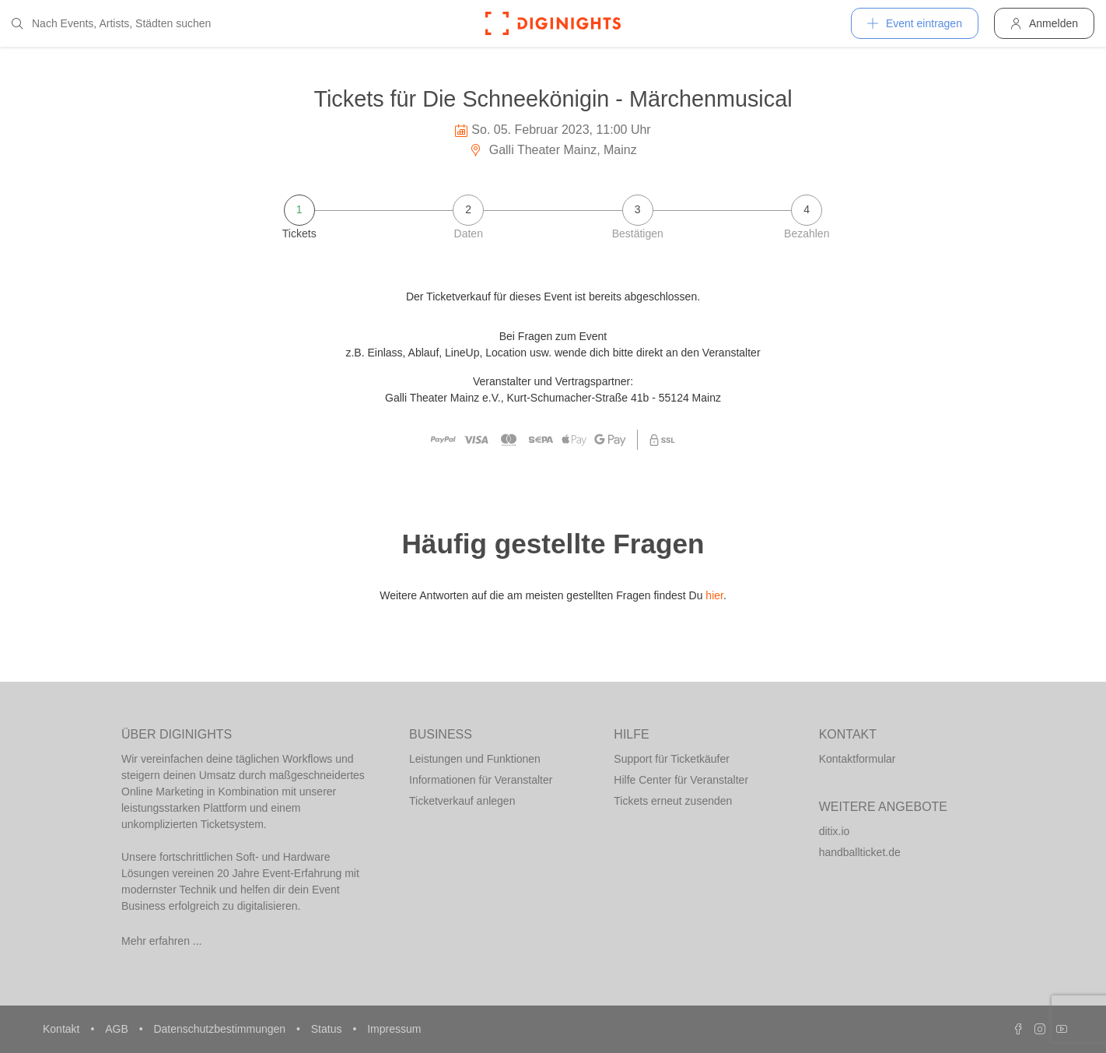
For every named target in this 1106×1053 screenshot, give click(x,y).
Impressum (394, 1029)
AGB (118, 1029)
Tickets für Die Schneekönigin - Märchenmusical (552, 98)
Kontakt (62, 1029)
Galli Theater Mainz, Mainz (552, 149)
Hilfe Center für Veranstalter (681, 780)
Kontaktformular (857, 759)
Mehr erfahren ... (161, 941)
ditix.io (834, 831)
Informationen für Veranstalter (480, 780)
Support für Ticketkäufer (672, 759)
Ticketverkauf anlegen (462, 801)
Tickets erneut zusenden (673, 801)
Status (328, 1029)
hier (714, 595)
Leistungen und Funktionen (475, 759)
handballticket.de (860, 852)
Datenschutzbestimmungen (221, 1029)
